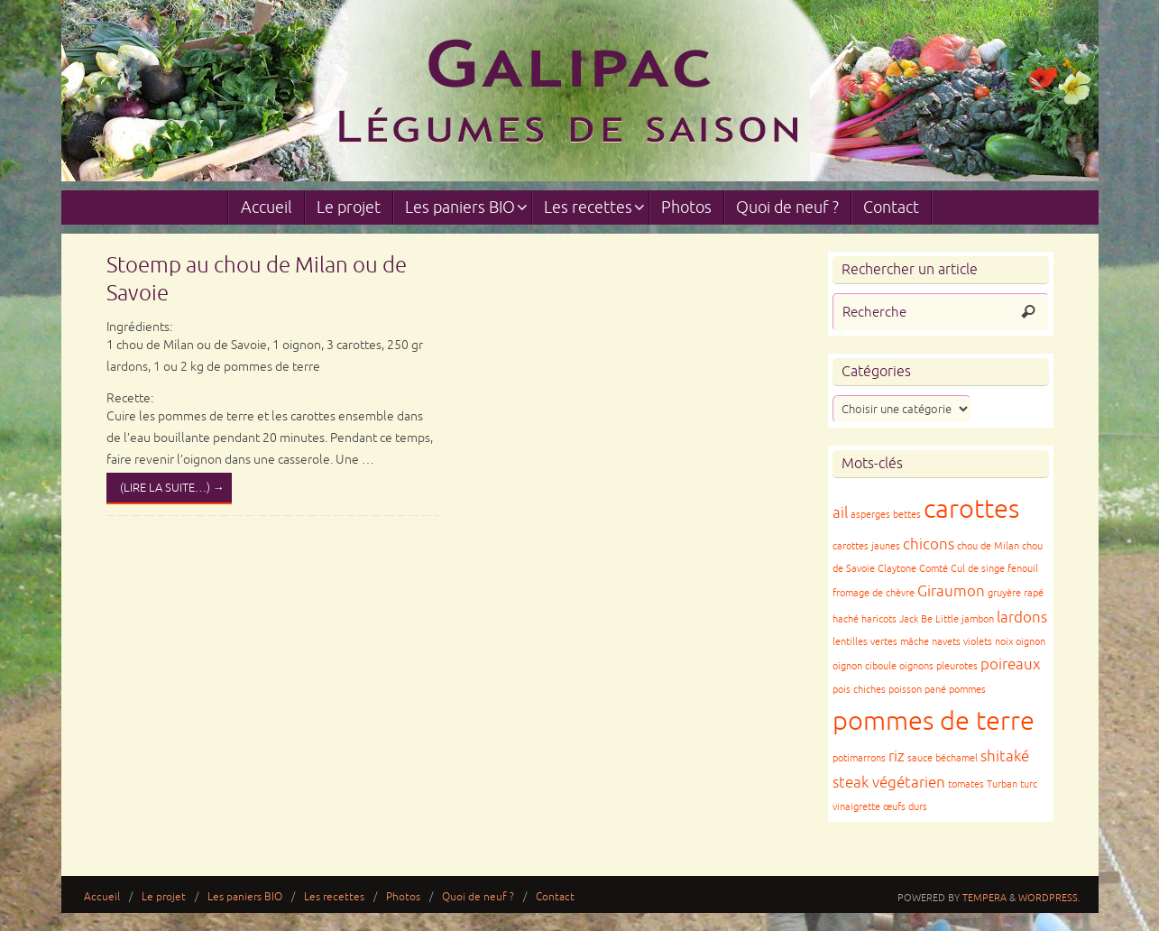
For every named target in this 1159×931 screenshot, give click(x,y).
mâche (914, 642)
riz (896, 756)
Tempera (984, 897)
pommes (967, 690)
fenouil (1022, 569)
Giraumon (951, 591)
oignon (1030, 642)
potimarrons (859, 758)
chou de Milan (988, 546)
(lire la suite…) (172, 488)
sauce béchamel (942, 758)
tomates (966, 784)
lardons (1022, 617)
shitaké (1004, 756)
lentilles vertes (864, 642)
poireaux (1010, 664)
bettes (907, 515)
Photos (403, 897)
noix (1004, 642)
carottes (971, 509)
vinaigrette (856, 807)
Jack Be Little (929, 619)
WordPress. (1049, 897)
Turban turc (1012, 784)
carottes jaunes (866, 546)
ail (840, 512)
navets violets (962, 642)
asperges (870, 515)
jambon (977, 619)
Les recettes (334, 897)
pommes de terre (933, 721)
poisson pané (917, 690)
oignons (916, 666)
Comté (933, 569)
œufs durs (905, 807)
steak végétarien (888, 782)
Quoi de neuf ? (478, 897)
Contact (555, 897)
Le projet (164, 897)
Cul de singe (978, 569)
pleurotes (957, 666)
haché (845, 619)
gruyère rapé (1016, 593)
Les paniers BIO (244, 897)
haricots (879, 619)
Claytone (897, 569)
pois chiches (859, 690)
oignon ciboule (864, 666)
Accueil (102, 897)
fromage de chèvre (873, 593)
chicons (928, 544)
